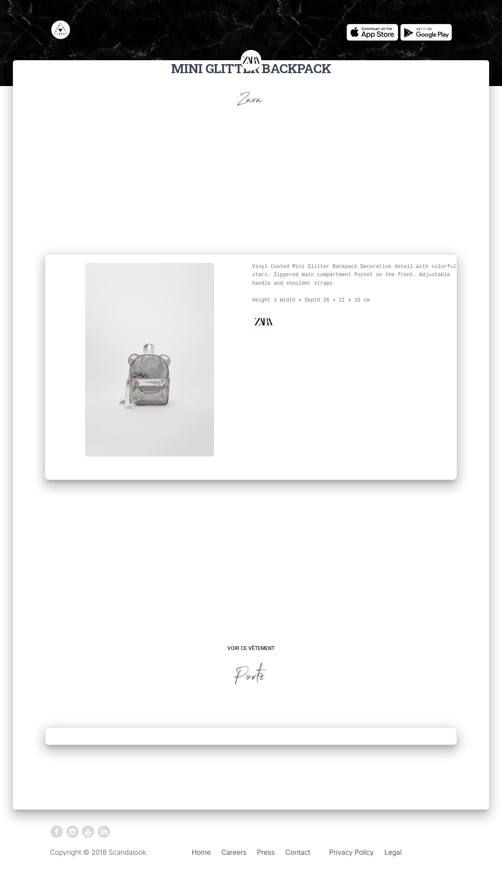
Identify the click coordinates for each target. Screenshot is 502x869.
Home (201, 852)
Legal (392, 852)
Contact (297, 852)
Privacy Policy (351, 852)
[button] (263, 322)
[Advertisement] (251, 189)
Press (266, 852)
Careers (233, 852)
